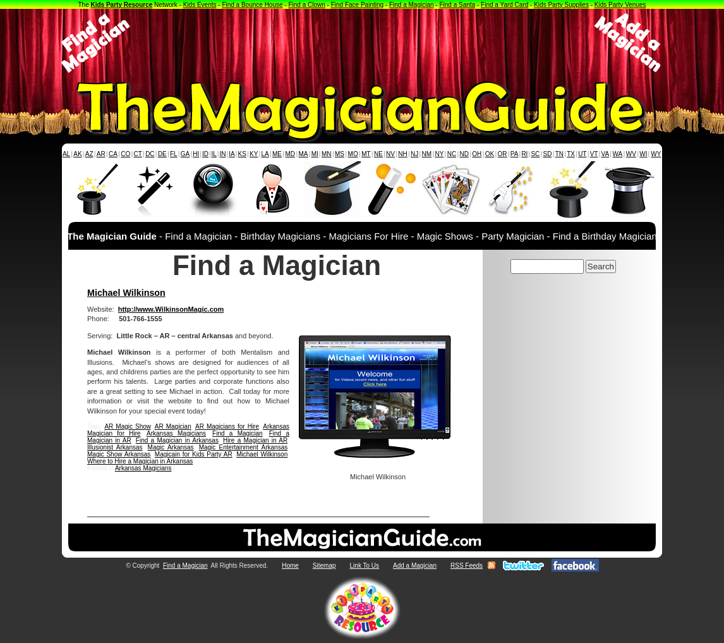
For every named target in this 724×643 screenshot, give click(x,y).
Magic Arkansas (171, 447)
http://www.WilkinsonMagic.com (171, 309)
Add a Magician (415, 565)
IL (214, 153)
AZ (89, 153)
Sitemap (324, 565)
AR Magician (173, 426)
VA (605, 153)
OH (476, 153)
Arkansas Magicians (176, 433)
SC (535, 153)
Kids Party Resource (122, 4)
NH (402, 153)
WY (656, 153)
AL (66, 153)
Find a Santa (457, 4)
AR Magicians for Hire (227, 426)
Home (290, 565)
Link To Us (365, 565)
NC (451, 153)
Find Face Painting (357, 4)
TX (571, 153)
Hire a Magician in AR (255, 440)
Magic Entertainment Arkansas (243, 447)
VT (594, 153)
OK (489, 153)
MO (353, 153)
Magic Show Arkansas (118, 454)
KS (242, 153)
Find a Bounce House (252, 4)
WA (618, 153)
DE (162, 153)
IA (231, 153)
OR (502, 153)
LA (265, 153)
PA (514, 153)
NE (378, 153)
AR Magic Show (127, 426)
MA (303, 153)
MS (339, 153)
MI (314, 153)
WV (631, 153)
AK (77, 153)
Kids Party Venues (620, 4)
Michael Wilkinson (126, 293)
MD (291, 153)
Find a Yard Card (504, 4)
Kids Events (200, 4)
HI (196, 153)
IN (222, 153)
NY (439, 153)
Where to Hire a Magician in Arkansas (140, 461)
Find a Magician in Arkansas (177, 440)
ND (464, 153)
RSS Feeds (466, 565)
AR (101, 153)
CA (113, 153)
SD (547, 153)
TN (559, 153)
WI (643, 153)
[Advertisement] (362, 43)
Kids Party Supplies (561, 4)
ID (205, 153)
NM (427, 153)
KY (254, 153)
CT (138, 153)
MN (327, 153)
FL (174, 153)
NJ (414, 153)
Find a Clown (306, 4)
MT (365, 153)
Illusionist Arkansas (115, 447)
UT (582, 153)
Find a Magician (411, 4)
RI (524, 153)
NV (390, 153)
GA (185, 153)
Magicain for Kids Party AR (193, 454)
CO (125, 153)
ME (277, 153)
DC (149, 153)
